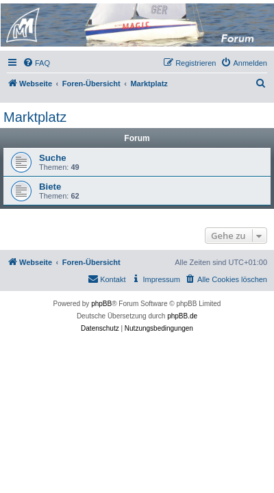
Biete (50, 186)
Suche (52, 158)
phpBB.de (182, 316)
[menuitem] (36, 63)
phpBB (101, 303)
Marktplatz (34, 117)
